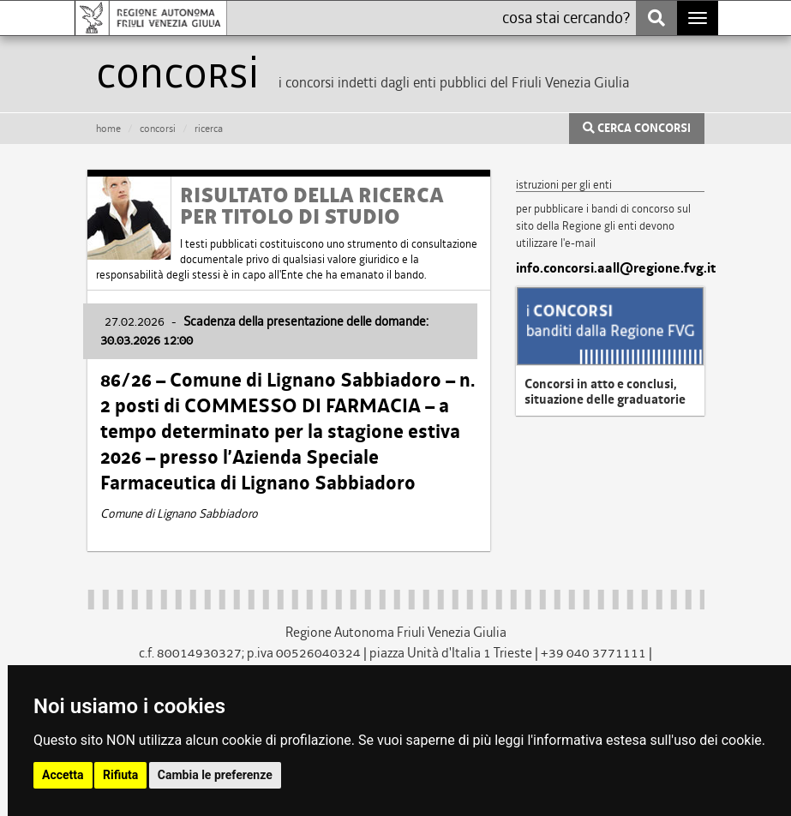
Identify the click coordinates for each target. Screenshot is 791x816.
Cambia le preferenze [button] (215, 775)
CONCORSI (158, 128)
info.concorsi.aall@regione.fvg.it (610, 268)
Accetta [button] (63, 775)
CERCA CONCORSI (637, 128)
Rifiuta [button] (120, 775)
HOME (108, 128)
